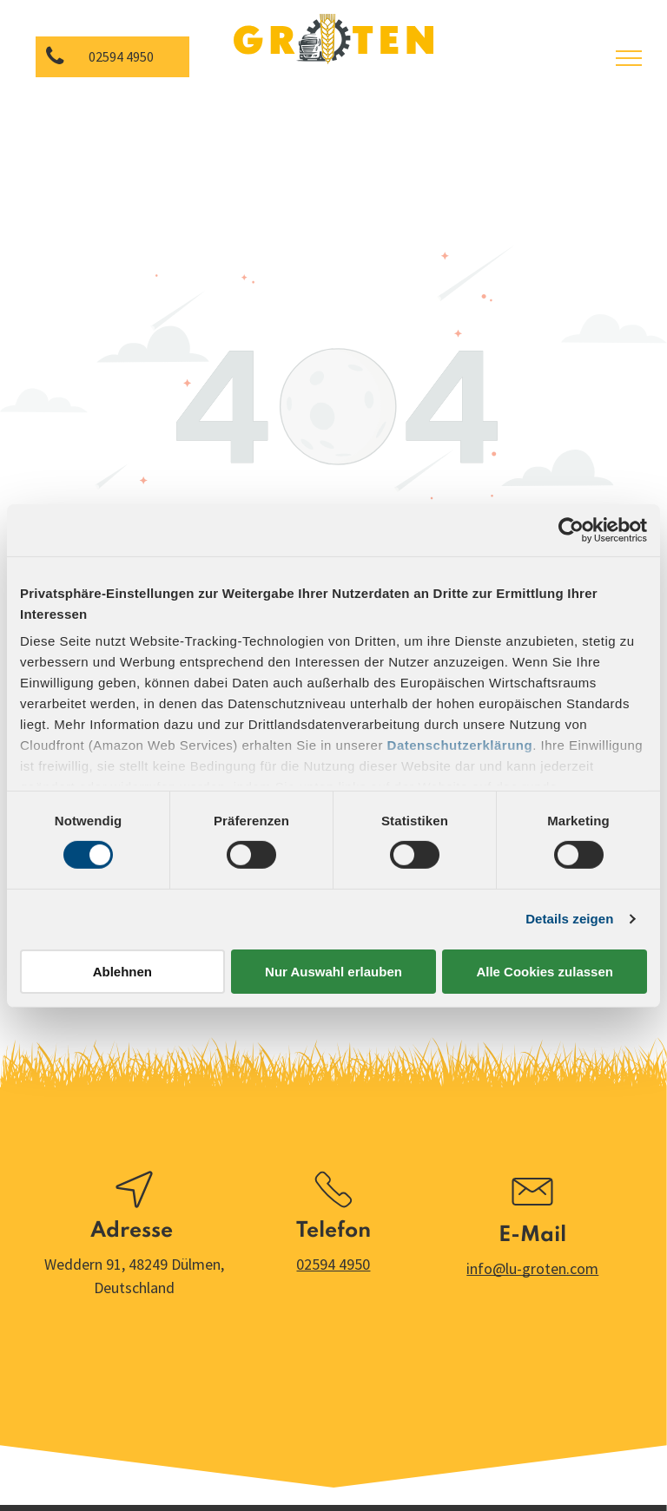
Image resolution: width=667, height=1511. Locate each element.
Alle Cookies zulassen (544, 971)
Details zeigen (569, 918)
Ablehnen (122, 971)
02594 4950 (333, 1264)
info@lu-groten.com (532, 1268)
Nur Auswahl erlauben (333, 971)
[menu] (628, 58)
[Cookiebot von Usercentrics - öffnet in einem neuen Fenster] (571, 529)
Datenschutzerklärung (460, 745)
